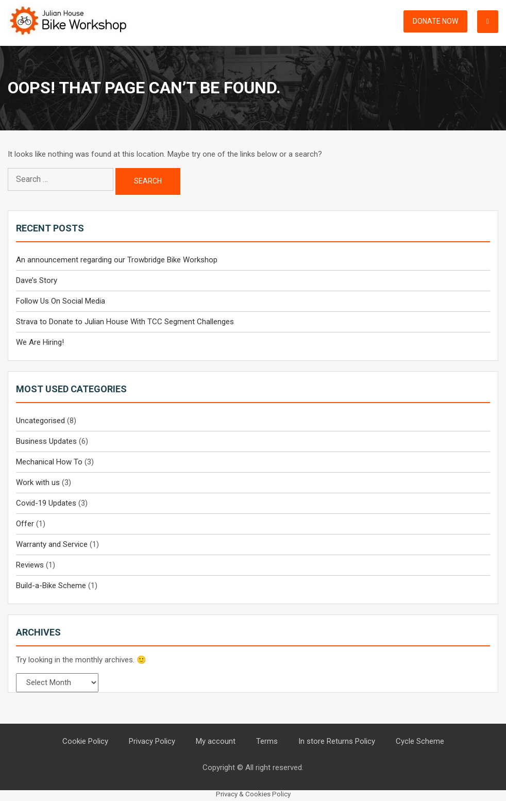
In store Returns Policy (336, 741)
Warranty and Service (52, 544)
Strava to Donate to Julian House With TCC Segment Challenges (125, 321)
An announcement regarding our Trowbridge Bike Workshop (116, 259)
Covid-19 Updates (46, 503)
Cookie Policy (85, 741)
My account (215, 741)
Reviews (30, 565)
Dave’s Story (36, 280)
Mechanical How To (49, 461)
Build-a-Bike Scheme (51, 585)
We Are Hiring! (40, 342)
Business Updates (46, 441)
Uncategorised (40, 420)
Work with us (38, 482)
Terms (267, 741)
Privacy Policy (152, 741)
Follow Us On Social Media (60, 301)
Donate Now (435, 21)
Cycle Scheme (420, 741)
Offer (25, 523)
